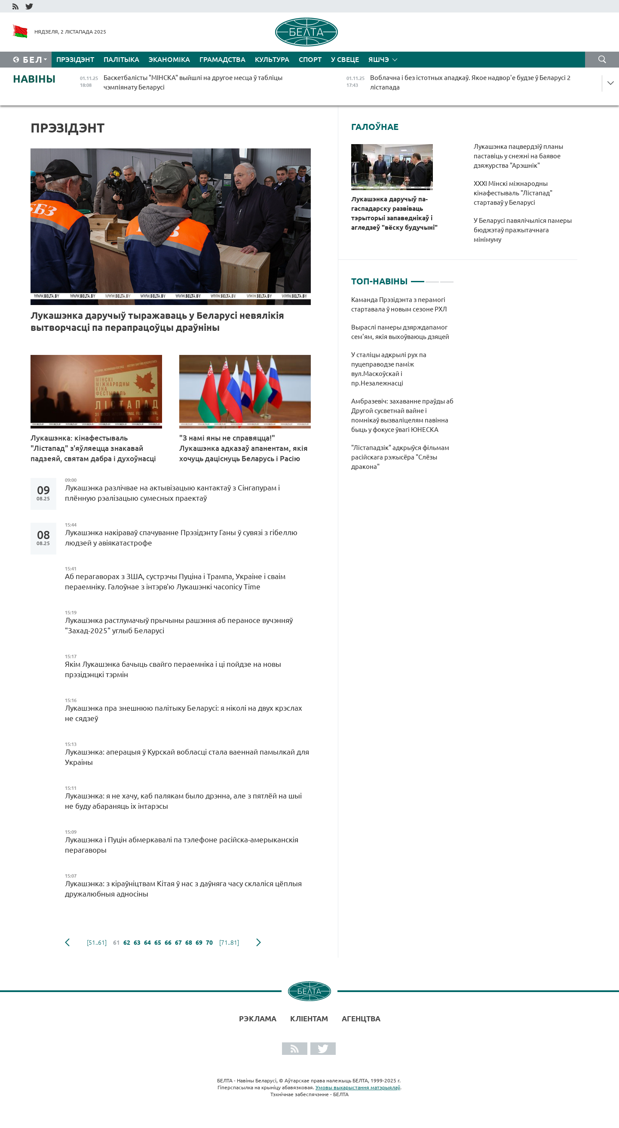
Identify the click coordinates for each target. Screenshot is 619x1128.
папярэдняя (67, 942)
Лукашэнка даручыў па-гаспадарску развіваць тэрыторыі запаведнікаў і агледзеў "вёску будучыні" (394, 213)
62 (126, 942)
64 (147, 942)
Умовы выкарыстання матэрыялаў (358, 1087)
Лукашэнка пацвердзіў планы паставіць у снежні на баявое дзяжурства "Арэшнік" (518, 156)
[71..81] (229, 942)
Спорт (310, 59)
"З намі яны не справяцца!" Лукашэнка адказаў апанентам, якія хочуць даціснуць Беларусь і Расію (243, 448)
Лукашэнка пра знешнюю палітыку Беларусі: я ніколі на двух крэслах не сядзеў (183, 713)
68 (188, 942)
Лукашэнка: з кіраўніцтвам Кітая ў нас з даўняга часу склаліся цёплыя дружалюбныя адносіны (183, 888)
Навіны (34, 79)
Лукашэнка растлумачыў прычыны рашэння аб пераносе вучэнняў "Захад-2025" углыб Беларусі (179, 625)
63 (137, 942)
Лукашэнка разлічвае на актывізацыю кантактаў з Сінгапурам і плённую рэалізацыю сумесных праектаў (172, 493)
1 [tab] (417, 278)
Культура (272, 59)
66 (168, 942)
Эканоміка (169, 59)
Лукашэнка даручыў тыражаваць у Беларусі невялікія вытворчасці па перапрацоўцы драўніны (157, 321)
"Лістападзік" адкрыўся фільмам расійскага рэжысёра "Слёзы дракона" (400, 457)
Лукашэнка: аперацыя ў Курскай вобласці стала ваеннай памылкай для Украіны (187, 757)
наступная (258, 942)
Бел (33, 60)
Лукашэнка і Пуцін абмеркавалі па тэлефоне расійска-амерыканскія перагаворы (181, 844)
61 (116, 942)
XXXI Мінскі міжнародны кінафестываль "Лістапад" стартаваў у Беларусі (513, 193)
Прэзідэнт (75, 59)
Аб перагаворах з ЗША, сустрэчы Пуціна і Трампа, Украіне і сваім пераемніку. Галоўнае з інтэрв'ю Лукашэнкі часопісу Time (175, 581)
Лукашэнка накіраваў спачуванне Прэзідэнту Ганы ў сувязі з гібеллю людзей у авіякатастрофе (181, 537)
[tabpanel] (402, 387)
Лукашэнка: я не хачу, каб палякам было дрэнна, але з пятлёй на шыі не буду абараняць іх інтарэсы (183, 801)
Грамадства (222, 59)
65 (157, 942)
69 (199, 942)
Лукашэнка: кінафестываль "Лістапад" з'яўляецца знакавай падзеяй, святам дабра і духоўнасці (93, 448)
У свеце (345, 59)
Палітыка (121, 59)
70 (209, 942)
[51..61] (97, 942)
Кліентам (309, 1018)
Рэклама (257, 1018)
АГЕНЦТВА (361, 1018)
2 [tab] (432, 278)
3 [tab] (447, 278)
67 (178, 942)
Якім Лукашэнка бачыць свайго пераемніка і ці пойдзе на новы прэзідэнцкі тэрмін (173, 669)
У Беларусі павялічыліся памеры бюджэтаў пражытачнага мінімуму (523, 230)
